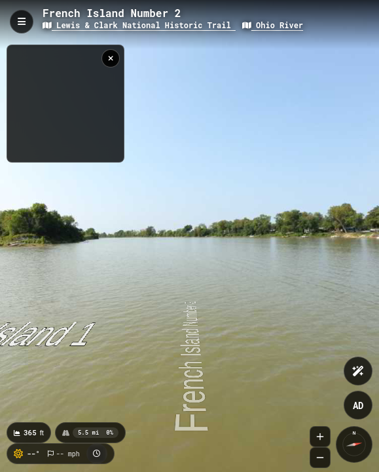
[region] (65, 103)
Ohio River (272, 25)
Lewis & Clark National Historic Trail (139, 25)
